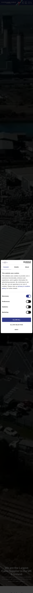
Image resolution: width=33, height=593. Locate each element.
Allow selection (16, 324)
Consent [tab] (6, 267)
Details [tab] (16, 267)
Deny (16, 329)
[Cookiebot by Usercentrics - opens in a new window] (23, 262)
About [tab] (27, 267)
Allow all (16, 319)
